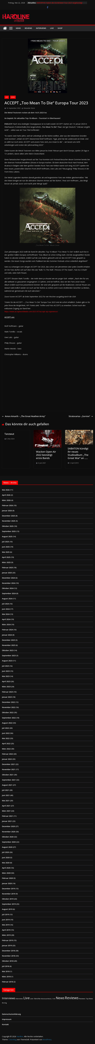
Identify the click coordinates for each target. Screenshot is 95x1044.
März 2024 (6, 624)
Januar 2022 (7, 759)
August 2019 (7, 909)
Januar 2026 (7, 510)
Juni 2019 (6, 919)
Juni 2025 (6, 547)
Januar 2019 (7, 945)
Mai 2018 (6, 971)
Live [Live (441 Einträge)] (26, 998)
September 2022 (9, 718)
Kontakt (5, 1024)
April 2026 (6, 495)
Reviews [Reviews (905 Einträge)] (72, 997)
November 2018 (8, 956)
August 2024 (7, 598)
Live (52, 28)
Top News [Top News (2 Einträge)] (89, 999)
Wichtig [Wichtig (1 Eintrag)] (4, 1003)
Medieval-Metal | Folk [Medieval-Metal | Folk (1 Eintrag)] (48, 999)
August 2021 (7, 785)
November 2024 (8, 583)
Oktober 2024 (7, 588)
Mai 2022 (6, 738)
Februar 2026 (7, 505)
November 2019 (8, 894)
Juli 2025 (5, 541)
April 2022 (6, 743)
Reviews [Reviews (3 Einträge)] (82, 998)
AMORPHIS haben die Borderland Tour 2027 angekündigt (59, 3)
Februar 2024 (7, 629)
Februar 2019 (7, 940)
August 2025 (7, 536)
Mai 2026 (6, 490)
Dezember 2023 (8, 640)
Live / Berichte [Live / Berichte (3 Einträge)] (35, 998)
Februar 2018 (7, 982)
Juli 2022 (5, 728)
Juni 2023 (6, 671)
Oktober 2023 (7, 650)
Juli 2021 (5, 790)
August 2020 (7, 847)
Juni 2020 (6, 857)
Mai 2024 (6, 614)
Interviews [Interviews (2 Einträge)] (19, 999)
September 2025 (9, 531)
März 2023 (6, 686)
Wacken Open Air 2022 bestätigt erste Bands (46, 455)
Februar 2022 (7, 754)
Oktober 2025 (7, 526)
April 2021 (6, 806)
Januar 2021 (7, 821)
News (18, 28)
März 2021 (6, 811)
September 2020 (9, 842)
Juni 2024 (6, 609)
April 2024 (6, 619)
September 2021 (9, 780)
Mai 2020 (6, 863)
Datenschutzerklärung (11, 1014)
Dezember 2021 (8, 764)
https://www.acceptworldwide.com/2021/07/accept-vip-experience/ (31, 311)
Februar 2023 (7, 692)
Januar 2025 (7, 573)
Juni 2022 (6, 733)
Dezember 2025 (8, 516)
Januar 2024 (7, 635)
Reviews (28, 28)
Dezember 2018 (8, 951)
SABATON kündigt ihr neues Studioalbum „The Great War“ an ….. (78, 453)
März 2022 (6, 749)
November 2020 (8, 831)
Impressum (6, 1019)
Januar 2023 (7, 697)
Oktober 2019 (7, 899)
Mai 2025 (6, 552)
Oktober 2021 (7, 775)
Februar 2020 (7, 878)
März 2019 (6, 935)
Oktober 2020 (7, 837)
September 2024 (9, 593)
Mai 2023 (6, 676)
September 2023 (9, 655)
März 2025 (6, 562)
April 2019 (6, 930)
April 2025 (6, 557)
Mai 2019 (6, 925)
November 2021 (8, 769)
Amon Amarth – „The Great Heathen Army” (23, 416)
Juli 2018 (5, 966)
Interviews (41, 28)
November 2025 (8, 521)
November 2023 (8, 645)
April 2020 (6, 868)
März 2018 (6, 976)
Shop (60, 28)
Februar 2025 (7, 567)
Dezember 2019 (8, 888)
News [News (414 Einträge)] (60, 998)
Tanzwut (9, 434)
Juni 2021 (6, 795)
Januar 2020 (7, 883)
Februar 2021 (7, 816)
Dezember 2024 (8, 578)
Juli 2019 (5, 914)
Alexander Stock (29, 108)
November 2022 (8, 707)
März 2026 (6, 500)
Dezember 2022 (8, 702)
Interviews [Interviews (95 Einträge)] (8, 998)
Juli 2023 (5, 666)
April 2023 (6, 681)
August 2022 (7, 723)
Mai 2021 (6, 800)
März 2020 (6, 873)
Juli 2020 (5, 852)
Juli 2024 (5, 604)
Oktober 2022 (7, 712)
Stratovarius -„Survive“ (81, 416)
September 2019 (9, 904)
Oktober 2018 (7, 961)
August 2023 (7, 661)
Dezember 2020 (8, 826)
